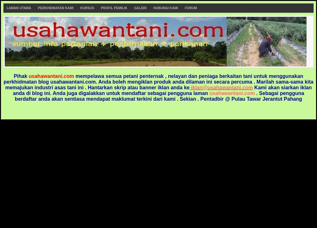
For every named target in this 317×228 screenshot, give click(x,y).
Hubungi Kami (165, 8)
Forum (191, 8)
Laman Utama (19, 8)
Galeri (140, 8)
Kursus (87, 8)
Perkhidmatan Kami (56, 8)
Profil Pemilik (114, 8)
